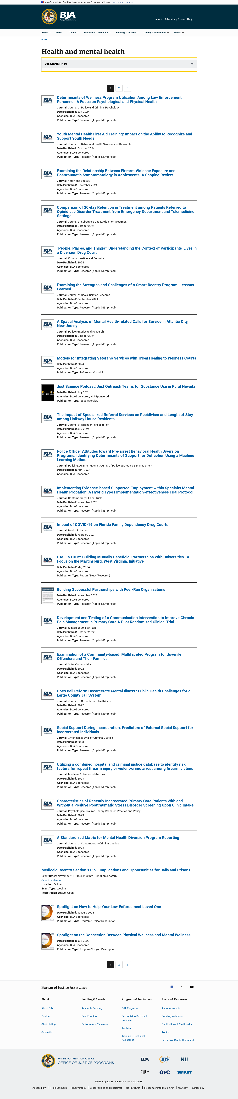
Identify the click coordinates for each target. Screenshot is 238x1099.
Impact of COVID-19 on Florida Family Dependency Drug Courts (112, 524)
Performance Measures (95, 1024)
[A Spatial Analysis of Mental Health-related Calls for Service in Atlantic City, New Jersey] (47, 325)
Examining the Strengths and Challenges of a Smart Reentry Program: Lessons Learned (125, 287)
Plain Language (58, 1087)
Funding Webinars (172, 1016)
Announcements (171, 1008)
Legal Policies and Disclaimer (106, 1087)
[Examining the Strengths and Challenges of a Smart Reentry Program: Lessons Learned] (47, 289)
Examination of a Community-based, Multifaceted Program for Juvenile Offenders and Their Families (119, 656)
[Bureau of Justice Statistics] (164, 1063)
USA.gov (183, 1087)
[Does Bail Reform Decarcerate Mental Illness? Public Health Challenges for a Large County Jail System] (47, 695)
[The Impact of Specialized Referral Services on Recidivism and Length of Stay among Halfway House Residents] (47, 418)
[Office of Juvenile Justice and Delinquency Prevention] (145, 1075)
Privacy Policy (78, 1087)
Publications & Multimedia (177, 1024)
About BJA (47, 1008)
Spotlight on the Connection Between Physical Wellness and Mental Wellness (123, 935)
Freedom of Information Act (159, 1087)
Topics (165, 1032)
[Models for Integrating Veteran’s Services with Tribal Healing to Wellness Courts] (47, 362)
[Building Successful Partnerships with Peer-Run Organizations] (47, 596)
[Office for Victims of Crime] (165, 1074)
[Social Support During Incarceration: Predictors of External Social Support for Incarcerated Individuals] (47, 731)
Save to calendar (51, 880)
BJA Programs (130, 1008)
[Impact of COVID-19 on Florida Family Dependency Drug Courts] (47, 528)
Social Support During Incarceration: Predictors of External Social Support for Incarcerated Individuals (125, 729)
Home (44, 39)
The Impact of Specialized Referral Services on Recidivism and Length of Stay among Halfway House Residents (125, 416)
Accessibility (39, 1087)
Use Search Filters (56, 63)
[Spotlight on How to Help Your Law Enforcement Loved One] (47, 913)
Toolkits (126, 1027)
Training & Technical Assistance (133, 1037)
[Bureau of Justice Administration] (145, 1061)
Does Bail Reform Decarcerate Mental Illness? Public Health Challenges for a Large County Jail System (123, 693)
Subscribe (170, 19)
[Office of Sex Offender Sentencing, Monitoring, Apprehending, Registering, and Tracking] (184, 1074)
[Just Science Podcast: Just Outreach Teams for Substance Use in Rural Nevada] (47, 393)
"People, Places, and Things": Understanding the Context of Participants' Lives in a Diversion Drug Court (127, 250)
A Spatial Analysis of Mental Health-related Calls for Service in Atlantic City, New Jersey (122, 323)
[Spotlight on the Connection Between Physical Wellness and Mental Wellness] (47, 942)
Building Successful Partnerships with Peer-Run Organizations (111, 589)
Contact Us (184, 19)
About (158, 19)
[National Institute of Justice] (184, 1061)
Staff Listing (48, 1024)
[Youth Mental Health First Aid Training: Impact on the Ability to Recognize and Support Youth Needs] (47, 138)
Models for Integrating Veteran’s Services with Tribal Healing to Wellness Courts (126, 358)
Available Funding (92, 1008)
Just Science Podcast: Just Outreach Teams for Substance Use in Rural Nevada (126, 386)
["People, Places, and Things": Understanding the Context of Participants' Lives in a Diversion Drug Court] (47, 252)
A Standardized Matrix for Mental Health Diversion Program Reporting (118, 837)
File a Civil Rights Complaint (178, 1040)
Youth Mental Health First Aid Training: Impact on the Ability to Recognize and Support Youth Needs (124, 136)
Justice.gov (198, 1087)
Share (197, 21)
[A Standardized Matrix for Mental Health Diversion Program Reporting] (47, 841)
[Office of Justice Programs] (49, 17)
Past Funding (89, 1016)
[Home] (68, 16)
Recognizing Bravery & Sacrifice (134, 1018)
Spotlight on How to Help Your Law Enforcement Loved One (109, 906)
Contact (45, 1016)
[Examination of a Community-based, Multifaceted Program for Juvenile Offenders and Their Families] (47, 658)
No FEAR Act (133, 1087)
